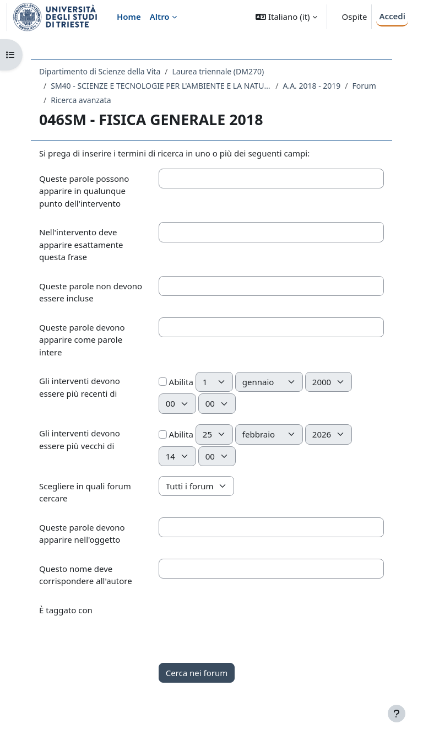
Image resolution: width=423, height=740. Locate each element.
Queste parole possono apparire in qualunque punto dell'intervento (84, 191)
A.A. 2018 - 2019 (311, 85)
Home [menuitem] (129, 16)
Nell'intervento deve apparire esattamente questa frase (81, 244)
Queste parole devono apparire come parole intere (82, 340)
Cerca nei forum (197, 672)
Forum (364, 85)
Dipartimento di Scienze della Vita (99, 71)
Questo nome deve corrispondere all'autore (85, 575)
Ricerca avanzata (81, 100)
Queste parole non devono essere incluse (90, 292)
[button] (286, 17)
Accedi (392, 15)
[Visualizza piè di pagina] (396, 713)
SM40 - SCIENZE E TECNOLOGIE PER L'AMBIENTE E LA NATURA (161, 85)
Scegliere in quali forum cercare (85, 492)
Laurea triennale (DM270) (218, 71)
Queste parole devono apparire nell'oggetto (82, 533)
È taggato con (66, 609)
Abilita (176, 381)
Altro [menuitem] (160, 16)
